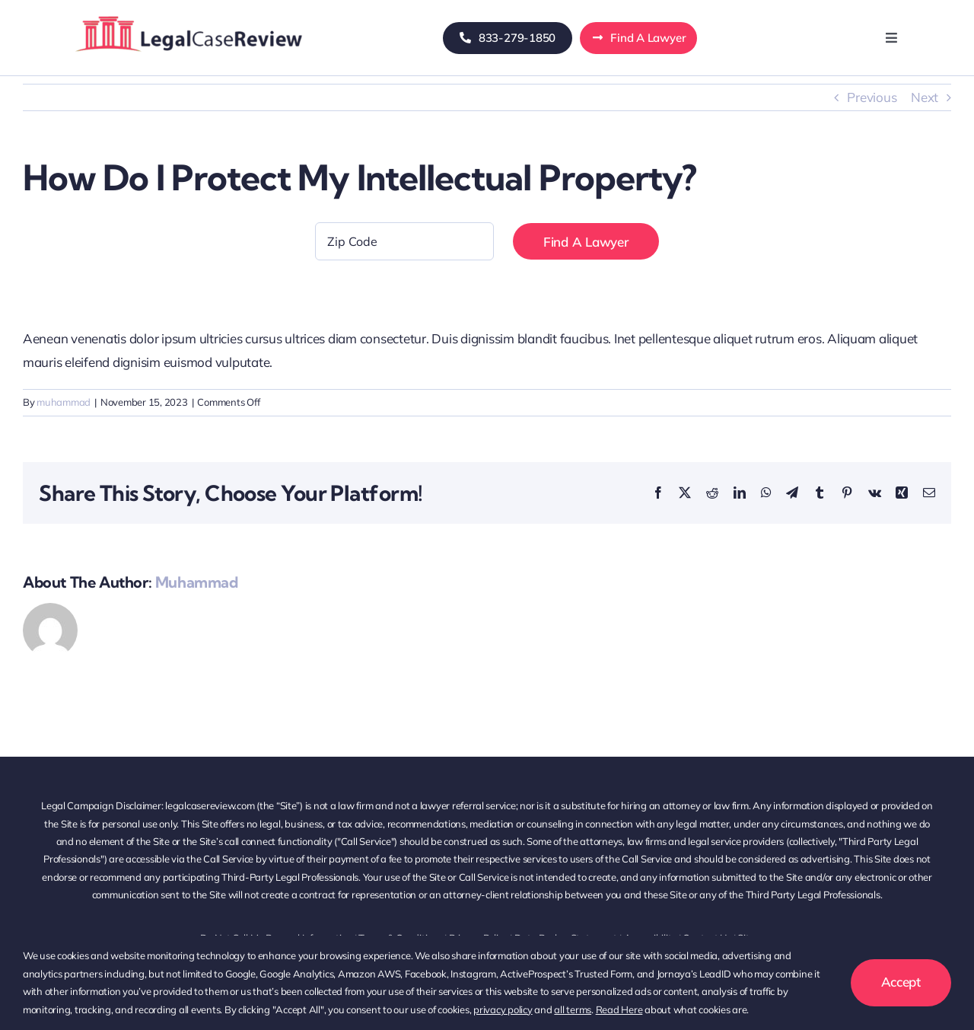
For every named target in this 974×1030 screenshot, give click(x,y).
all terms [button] (572, 1009)
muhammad (64, 402)
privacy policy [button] (502, 1009)
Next (924, 97)
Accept (901, 982)
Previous (871, 97)
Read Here (619, 1009)
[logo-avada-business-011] (189, 14)
